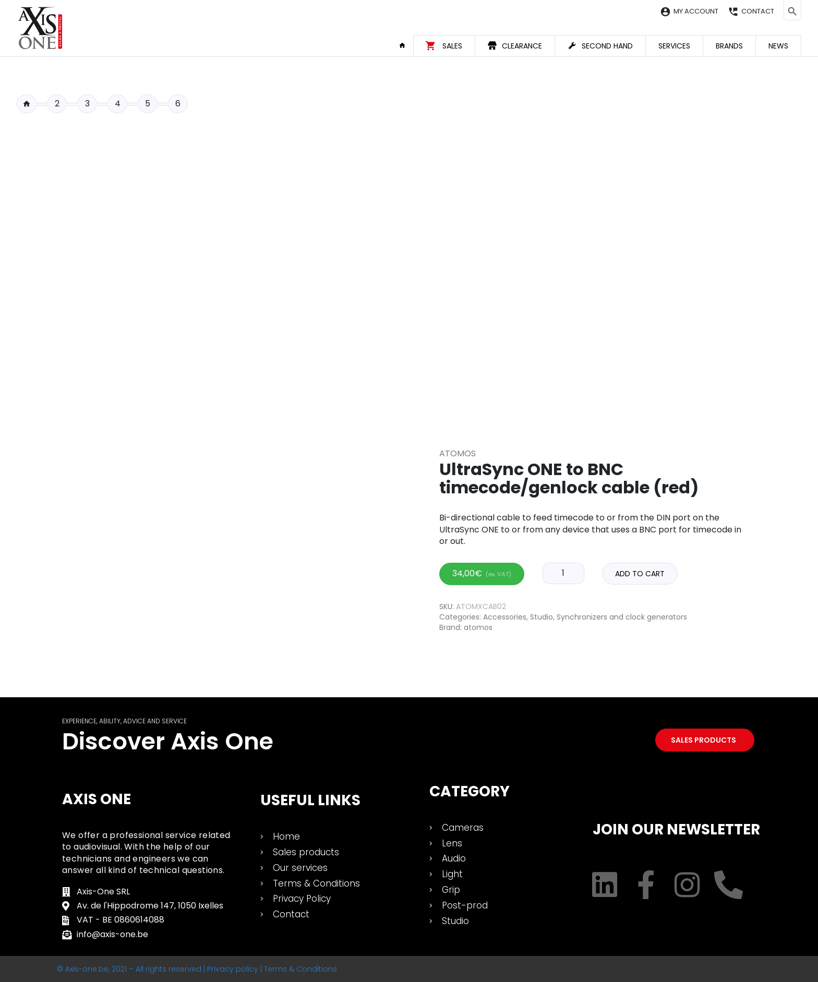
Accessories (504, 617)
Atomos (457, 453)
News (778, 46)
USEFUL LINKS (310, 800)
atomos (478, 627)
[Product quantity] (563, 573)
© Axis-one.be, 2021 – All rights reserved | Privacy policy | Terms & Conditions (197, 969)
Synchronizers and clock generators (622, 617)
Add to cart (640, 573)
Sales (452, 46)
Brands (729, 46)
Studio (541, 617)
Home (406, 45)
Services (674, 46)
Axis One (96, 799)
